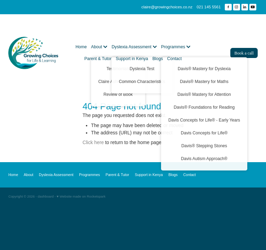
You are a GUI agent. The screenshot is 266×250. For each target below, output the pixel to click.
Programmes (175, 46)
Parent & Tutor (97, 58)
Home (81, 46)
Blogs (157, 58)
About (99, 46)
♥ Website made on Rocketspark (81, 196)
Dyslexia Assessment (134, 46)
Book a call (244, 53)
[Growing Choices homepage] (33, 53)
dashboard (46, 196)
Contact (174, 58)
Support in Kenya (132, 58)
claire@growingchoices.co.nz (166, 7)
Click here (93, 142)
